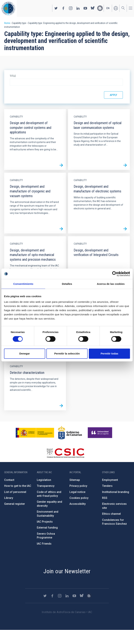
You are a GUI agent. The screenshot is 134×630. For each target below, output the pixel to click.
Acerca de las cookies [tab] (111, 283)
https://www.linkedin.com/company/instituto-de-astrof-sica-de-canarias (78, 8)
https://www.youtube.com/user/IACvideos (85, 8)
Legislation (44, 480)
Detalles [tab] (67, 283)
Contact (9, 480)
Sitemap (74, 480)
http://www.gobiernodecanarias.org (70, 433)
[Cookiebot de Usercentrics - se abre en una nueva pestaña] (114, 273)
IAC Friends (44, 543)
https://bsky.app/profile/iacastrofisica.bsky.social (92, 8)
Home (7, 23)
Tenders (107, 486)
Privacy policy (78, 486)
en (107, 8)
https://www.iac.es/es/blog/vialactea (100, 8)
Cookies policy (78, 498)
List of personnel (15, 492)
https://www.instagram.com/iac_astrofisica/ (70, 8)
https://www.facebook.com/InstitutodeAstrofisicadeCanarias (63, 8)
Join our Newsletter (67, 571)
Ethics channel (111, 513)
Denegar (24, 353)
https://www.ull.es (100, 433)
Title (13, 76)
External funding (47, 527)
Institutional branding (115, 492)
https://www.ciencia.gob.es (35, 433)
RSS (104, 498)
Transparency (45, 486)
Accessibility (77, 504)
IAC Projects (45, 521)
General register (14, 504)
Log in (115, 8)
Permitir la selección (67, 353)
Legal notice (77, 492)
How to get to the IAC (17, 486)
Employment (110, 480)
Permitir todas (109, 353)
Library (8, 498)
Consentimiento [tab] (23, 283)
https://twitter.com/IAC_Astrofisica (56, 8)
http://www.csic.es (65, 453)
